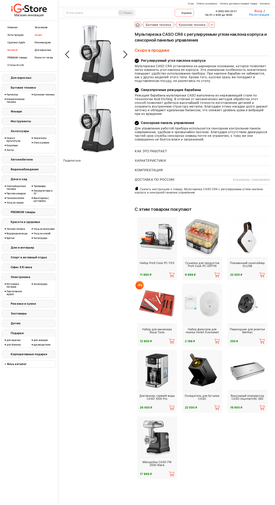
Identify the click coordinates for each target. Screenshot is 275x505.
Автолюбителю (22, 159)
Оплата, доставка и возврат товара (238, 3)
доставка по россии (202, 180)
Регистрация (259, 14)
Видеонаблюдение (25, 169)
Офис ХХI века (21, 267)
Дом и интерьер (22, 247)
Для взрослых (21, 77)
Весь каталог (17, 364)
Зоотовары (19, 313)
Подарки (17, 333)
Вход (258, 11)
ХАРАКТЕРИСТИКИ (150, 161)
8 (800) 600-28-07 (224, 11)
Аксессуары (20, 131)
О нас (191, 3)
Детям (16, 323)
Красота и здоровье (25, 222)
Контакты (265, 3)
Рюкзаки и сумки (23, 303)
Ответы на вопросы (207, 3)
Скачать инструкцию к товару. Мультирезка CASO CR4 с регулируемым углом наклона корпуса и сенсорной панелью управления (199, 190)
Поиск (127, 13)
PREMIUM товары (23, 212)
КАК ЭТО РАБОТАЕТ (151, 151)
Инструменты (21, 121)
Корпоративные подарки (29, 354)
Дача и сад (19, 179)
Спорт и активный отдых (29, 257)
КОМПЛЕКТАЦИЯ (149, 170)
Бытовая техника (23, 87)
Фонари (16, 111)
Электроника (20, 277)
